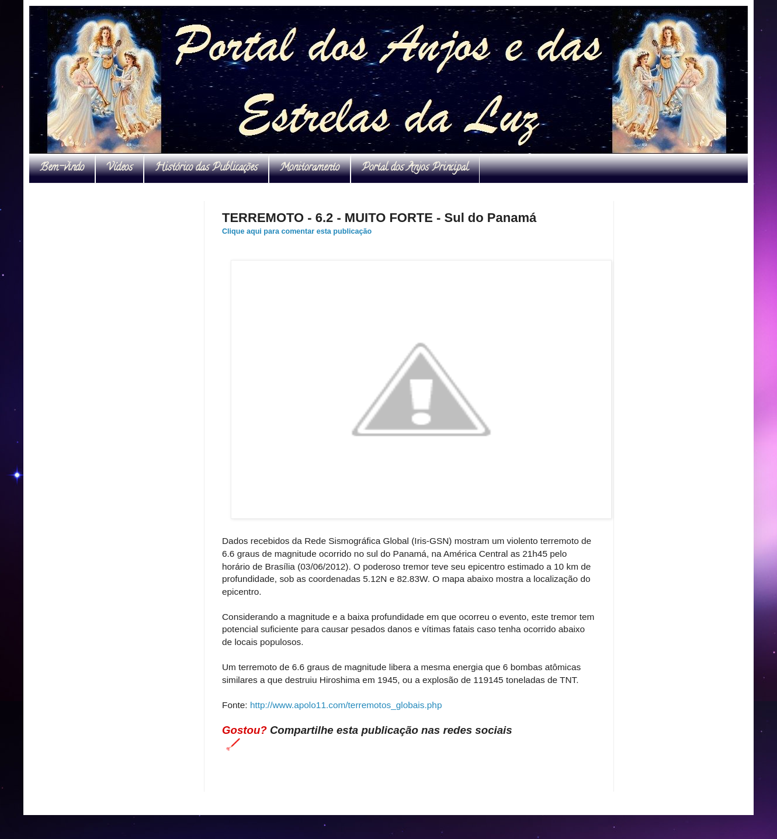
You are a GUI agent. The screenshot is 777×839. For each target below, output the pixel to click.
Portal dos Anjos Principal (415, 168)
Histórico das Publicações (206, 168)
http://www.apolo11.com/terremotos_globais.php (346, 705)
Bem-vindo (62, 168)
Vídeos (119, 168)
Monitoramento (309, 168)
